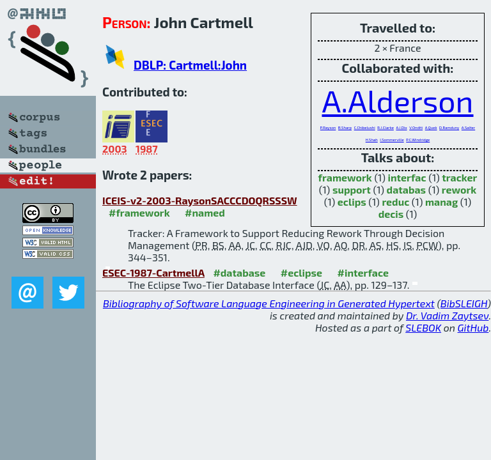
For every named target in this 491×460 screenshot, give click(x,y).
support (351, 189)
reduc (395, 201)
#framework (139, 212)
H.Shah (372, 139)
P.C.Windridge (418, 139)
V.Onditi (416, 127)
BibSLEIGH (463, 303)
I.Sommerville (391, 139)
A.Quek (431, 127)
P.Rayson (328, 127)
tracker (459, 177)
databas (406, 189)
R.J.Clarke (385, 127)
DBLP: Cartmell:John (190, 64)
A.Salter (468, 127)
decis (391, 214)
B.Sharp (345, 127)
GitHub (473, 327)
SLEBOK (423, 327)
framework (345, 177)
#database (239, 272)
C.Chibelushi (364, 127)
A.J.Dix (401, 127)
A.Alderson (397, 100)
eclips (352, 201)
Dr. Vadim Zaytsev (447, 315)
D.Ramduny (449, 127)
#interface (363, 272)
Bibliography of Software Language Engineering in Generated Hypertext (269, 303)
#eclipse (301, 272)
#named (205, 212)
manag (441, 201)
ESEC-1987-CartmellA (153, 272)
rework (459, 189)
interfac (406, 177)
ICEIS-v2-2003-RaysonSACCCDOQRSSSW (199, 200)
